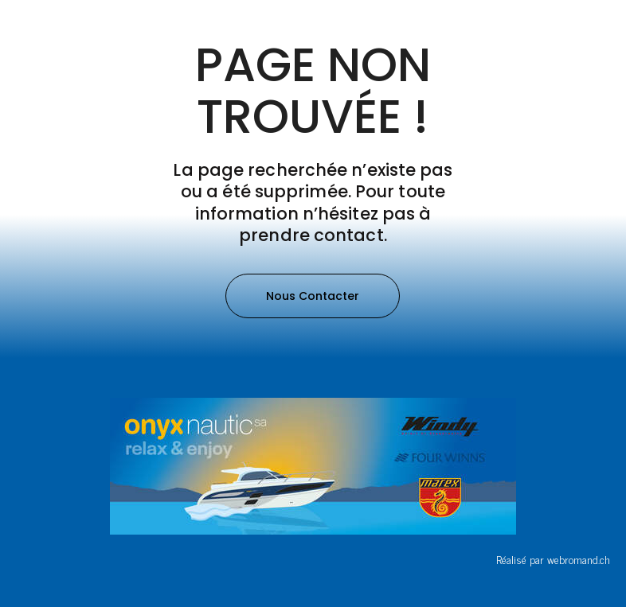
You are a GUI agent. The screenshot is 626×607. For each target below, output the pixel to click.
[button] (312, 296)
